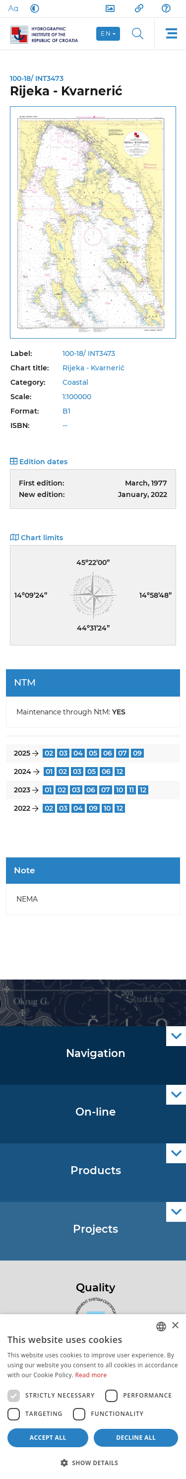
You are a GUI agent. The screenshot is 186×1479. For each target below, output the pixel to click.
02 (49, 753)
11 (131, 789)
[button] (93, 1463)
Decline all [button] (136, 1437)
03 (63, 753)
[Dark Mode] (33, 8)
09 (137, 753)
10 (119, 789)
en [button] (106, 33)
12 (120, 771)
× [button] (175, 1326)
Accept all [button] (48, 1437)
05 (93, 753)
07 (122, 753)
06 (107, 753)
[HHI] (48, 34)
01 (49, 771)
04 (78, 753)
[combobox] (161, 1327)
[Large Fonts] (13, 8)
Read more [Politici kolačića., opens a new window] (91, 1375)
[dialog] (93, 1396)
